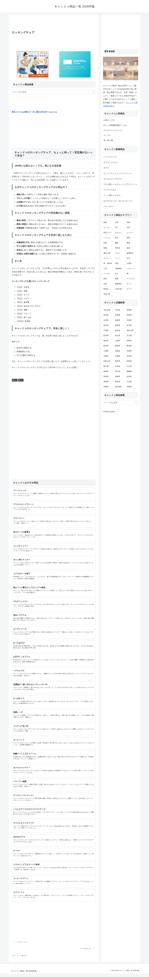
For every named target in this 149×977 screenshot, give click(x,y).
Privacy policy (109, 411)
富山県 (117, 335)
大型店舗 (106, 310)
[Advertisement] (54, 23)
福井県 (105, 340)
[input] (54, 92)
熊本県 (117, 381)
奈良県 (129, 356)
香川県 (117, 371)
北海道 (117, 310)
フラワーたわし (110, 190)
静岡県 (117, 346)
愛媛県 (129, 371)
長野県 (129, 340)
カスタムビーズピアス (112, 179)
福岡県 (117, 376)
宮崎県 (105, 387)
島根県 (129, 361)
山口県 (129, 366)
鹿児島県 (118, 387)
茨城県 (129, 320)
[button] (93, 92)
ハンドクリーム (110, 157)
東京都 (117, 330)
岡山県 (105, 366)
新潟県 (105, 335)
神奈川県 (130, 330)
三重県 (105, 351)
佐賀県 (129, 376)
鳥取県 (117, 361)
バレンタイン (109, 206)
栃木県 (105, 325)
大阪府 (105, 356)
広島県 (117, 366)
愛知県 (129, 346)
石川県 (129, 335)
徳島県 (105, 371)
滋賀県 (117, 351)
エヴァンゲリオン (111, 162)
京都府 (129, 351)
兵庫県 (117, 356)
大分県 (129, 381)
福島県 (117, 320)
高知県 (105, 376)
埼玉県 (129, 325)
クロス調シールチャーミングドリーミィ (120, 184)
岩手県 (105, 315)
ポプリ (106, 168)
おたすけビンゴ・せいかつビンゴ (117, 201)
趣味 (21, 380)
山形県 (105, 320)
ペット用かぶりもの (111, 195)
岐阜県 (105, 346)
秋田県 (129, 315)
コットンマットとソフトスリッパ (117, 173)
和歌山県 (106, 361)
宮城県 (117, 315)
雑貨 (14, 380)
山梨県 (117, 340)
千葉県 (105, 330)
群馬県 (117, 325)
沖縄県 (129, 387)
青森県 (129, 310)
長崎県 (105, 381)
